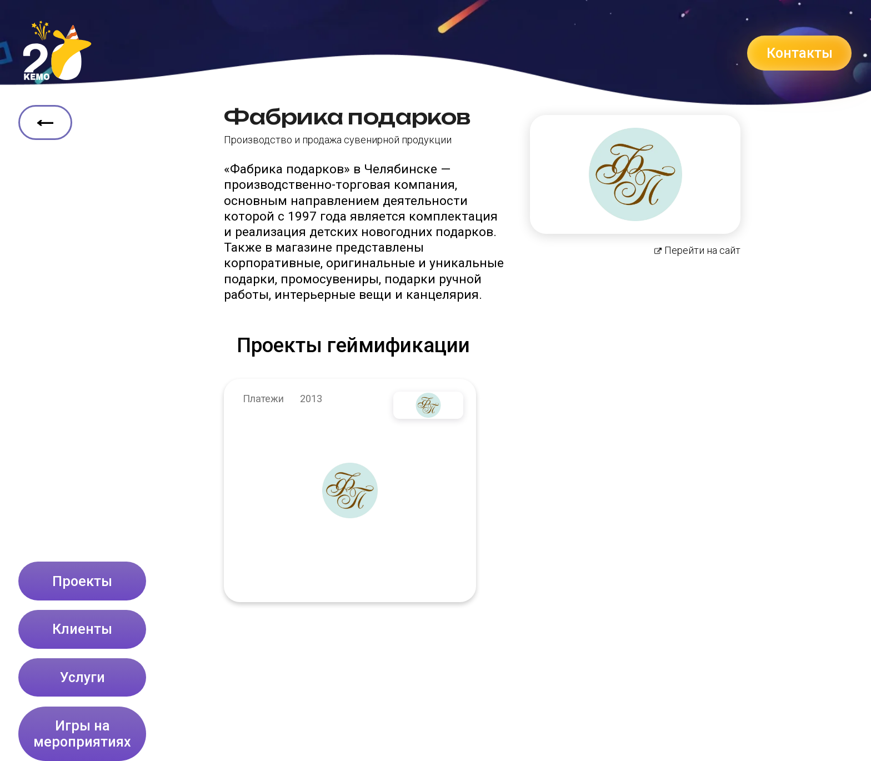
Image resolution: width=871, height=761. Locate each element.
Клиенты (82, 629)
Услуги (82, 677)
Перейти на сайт (697, 250)
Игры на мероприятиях (82, 734)
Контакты (800, 53)
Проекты (82, 581)
